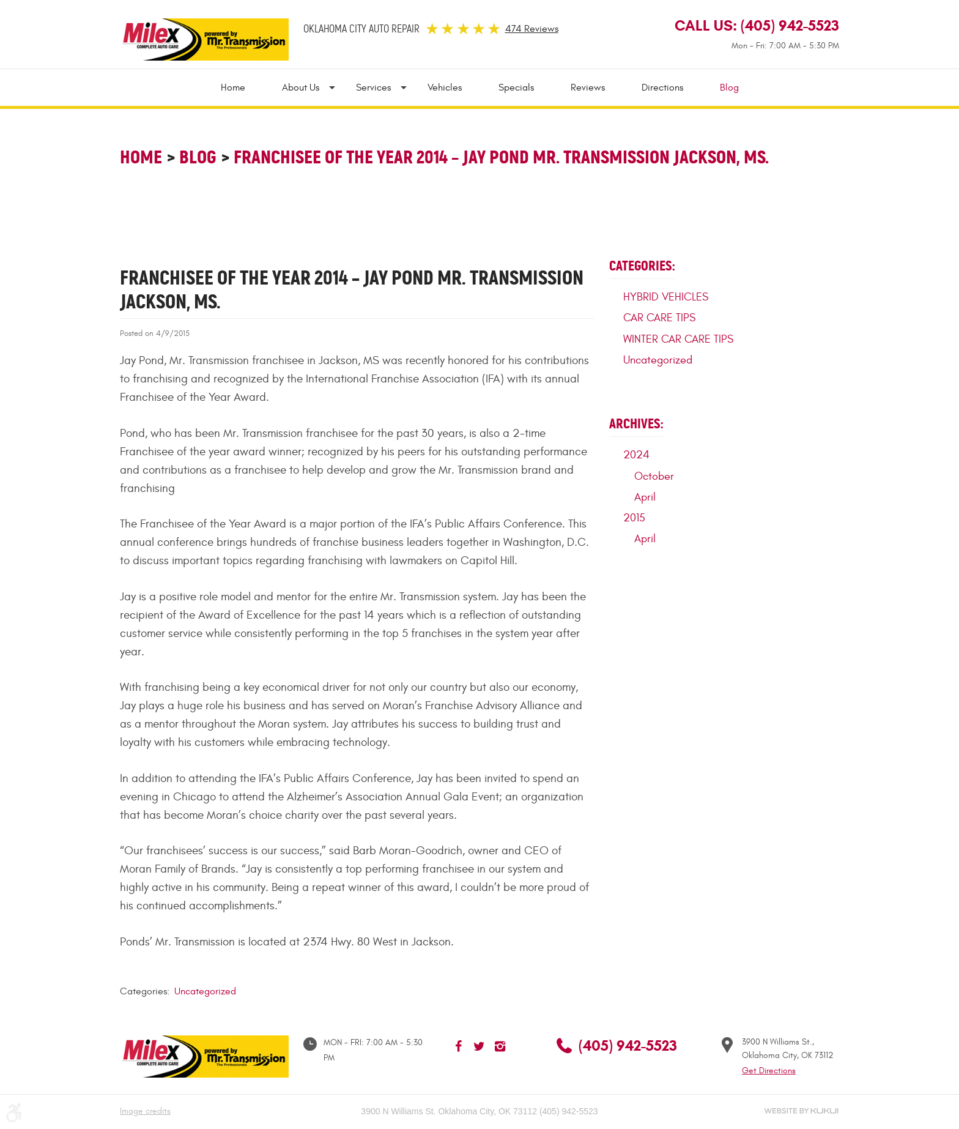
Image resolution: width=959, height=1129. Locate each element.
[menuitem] (242, 87)
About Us (300, 87)
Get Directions (769, 1070)
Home (233, 87)
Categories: (642, 266)
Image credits (145, 1111)
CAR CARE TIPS (659, 317)
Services (373, 87)
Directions (662, 87)
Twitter (479, 1046)
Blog (729, 87)
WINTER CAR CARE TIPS (678, 339)
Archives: (636, 424)
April (645, 497)
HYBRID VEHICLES (665, 297)
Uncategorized (205, 991)
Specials (516, 87)
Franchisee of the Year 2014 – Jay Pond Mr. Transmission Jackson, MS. (501, 157)
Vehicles (445, 87)
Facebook (459, 1046)
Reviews (588, 87)
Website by (801, 1111)
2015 (634, 518)
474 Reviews (531, 28)
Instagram (500, 1046)
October (654, 476)
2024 (636, 455)
